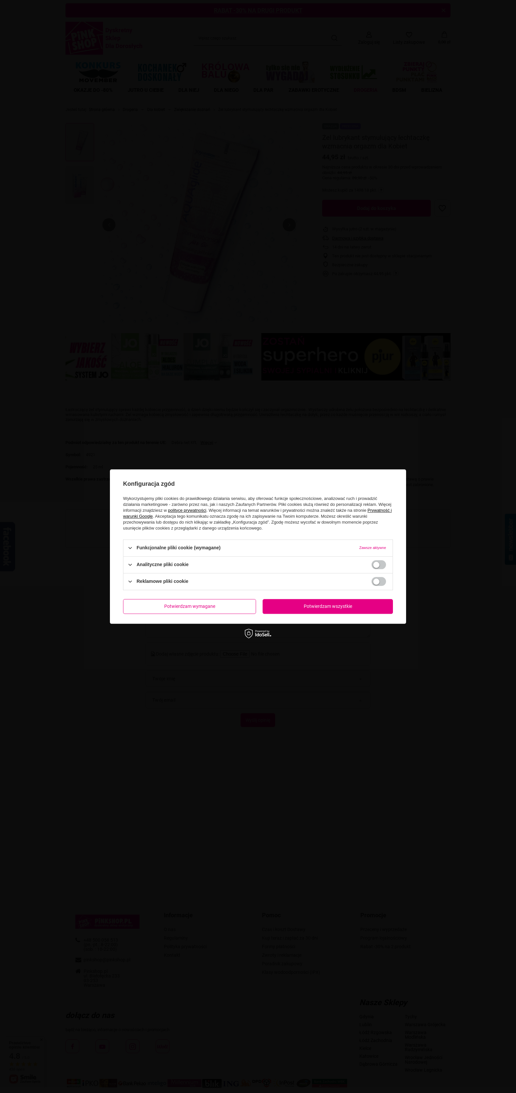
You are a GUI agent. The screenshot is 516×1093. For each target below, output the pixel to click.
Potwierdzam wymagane (189, 606)
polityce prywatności (187, 510)
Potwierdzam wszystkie (328, 606)
